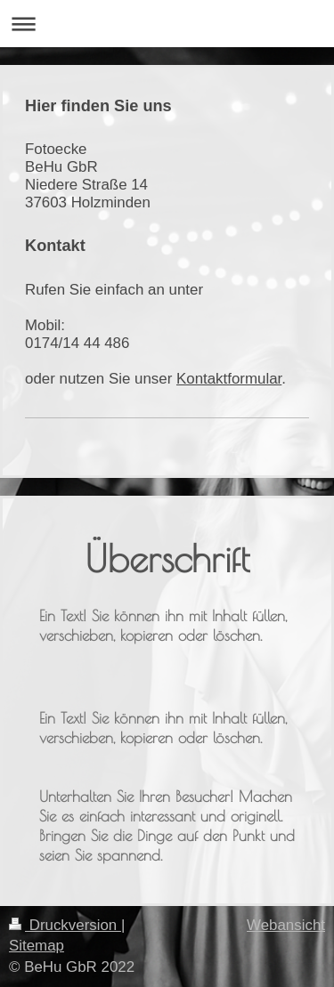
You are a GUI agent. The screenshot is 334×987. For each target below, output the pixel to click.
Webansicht (286, 925)
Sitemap (36, 945)
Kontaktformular (228, 378)
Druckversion (65, 925)
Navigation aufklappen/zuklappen (167, 23)
